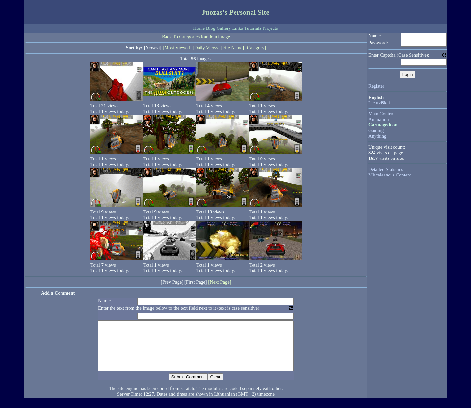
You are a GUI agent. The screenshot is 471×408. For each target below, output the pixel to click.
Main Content (381, 113)
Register (376, 86)
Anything (377, 136)
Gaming (376, 130)
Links (237, 28)
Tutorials (252, 28)
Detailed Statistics (385, 169)
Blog (211, 28)
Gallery (224, 28)
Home (199, 28)
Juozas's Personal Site (236, 12)
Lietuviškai (379, 102)
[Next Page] (219, 282)
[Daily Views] (206, 47)
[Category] (255, 47)
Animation (378, 119)
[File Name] (232, 47)
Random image (215, 36)
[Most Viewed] (177, 47)
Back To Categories (181, 36)
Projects (270, 28)
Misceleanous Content (389, 174)
